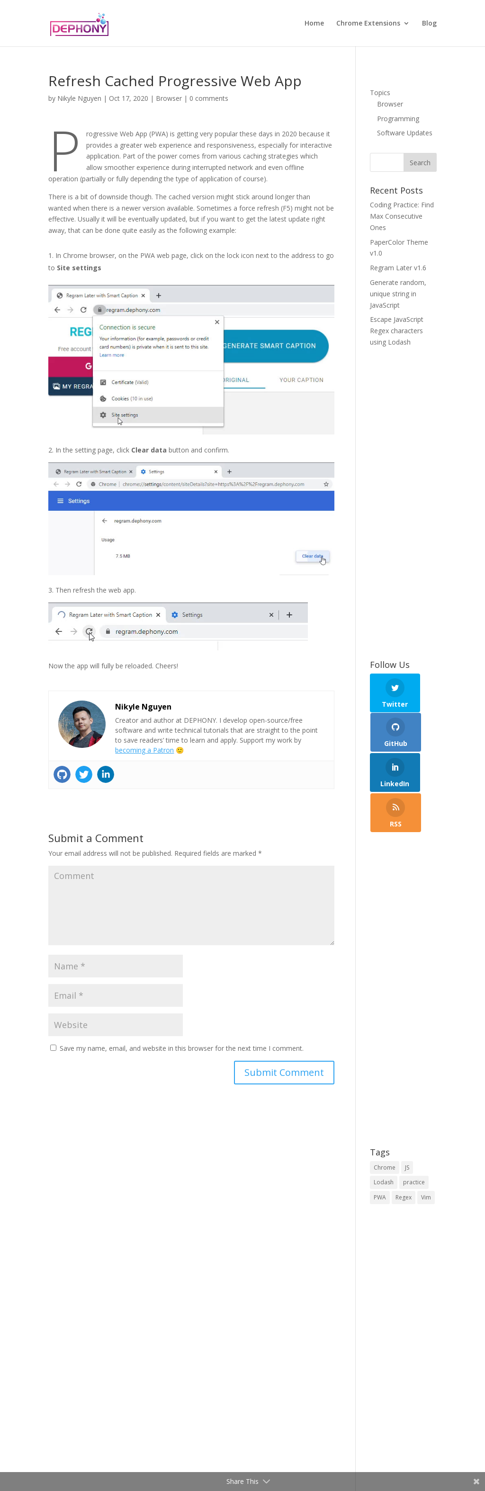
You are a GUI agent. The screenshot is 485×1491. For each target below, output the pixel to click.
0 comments (208, 98)
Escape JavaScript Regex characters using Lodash (396, 330)
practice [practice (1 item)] (414, 1116)
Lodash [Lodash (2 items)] (384, 1116)
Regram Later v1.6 (398, 267)
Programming (398, 118)
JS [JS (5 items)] (407, 1101)
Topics (380, 92)
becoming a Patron (144, 750)
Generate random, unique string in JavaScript (398, 294)
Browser (169, 98)
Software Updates (404, 132)
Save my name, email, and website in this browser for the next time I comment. (182, 1048)
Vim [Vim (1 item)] (426, 1131)
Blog (429, 23)
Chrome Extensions (368, 23)
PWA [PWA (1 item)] (380, 1131)
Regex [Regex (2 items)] (403, 1131)
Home (314, 23)
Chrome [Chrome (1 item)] (384, 1101)
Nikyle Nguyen (79, 98)
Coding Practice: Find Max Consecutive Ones (402, 216)
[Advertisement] (403, 504)
